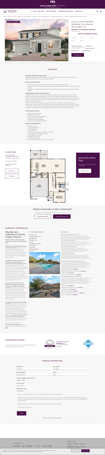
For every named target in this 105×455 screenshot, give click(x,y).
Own (23, 380)
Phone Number (20, 372)
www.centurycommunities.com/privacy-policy (51, 394)
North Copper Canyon (44, 16)
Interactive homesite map (62, 216)
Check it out (84, 170)
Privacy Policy (77, 446)
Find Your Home (12, 16)
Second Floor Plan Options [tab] (11, 164)
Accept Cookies (85, 450)
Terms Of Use (83, 446)
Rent (18, 380)
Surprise (34, 16)
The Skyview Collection (57, 16)
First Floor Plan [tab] (10, 155)
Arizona (20, 16)
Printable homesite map (42, 216)
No (22, 385)
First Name (19, 366)
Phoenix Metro (27, 16)
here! (6, 327)
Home (4, 16)
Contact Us (78, 11)
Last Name (56, 366)
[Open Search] (97, 11)
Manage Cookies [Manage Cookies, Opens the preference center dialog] (75, 450)
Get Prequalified (77, 54)
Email (54, 372)
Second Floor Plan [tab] (11, 161)
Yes (18, 385)
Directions (82, 292)
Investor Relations (70, 446)
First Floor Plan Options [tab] (12, 158)
